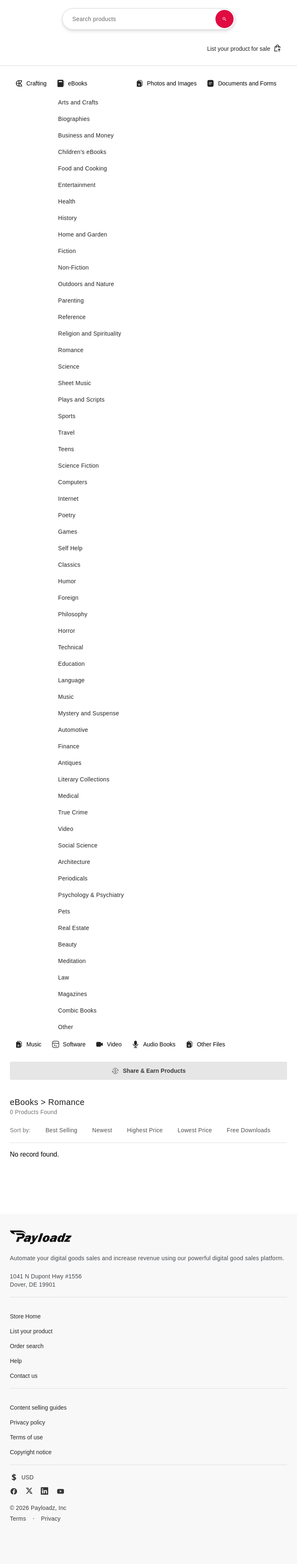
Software (68, 1044)
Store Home (25, 1316)
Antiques (70, 763)
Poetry (66, 515)
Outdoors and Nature (86, 284)
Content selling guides (38, 1407)
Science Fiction (78, 465)
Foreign (68, 597)
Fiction (67, 251)
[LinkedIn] (44, 1491)
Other (65, 1027)
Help (16, 1361)
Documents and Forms (241, 83)
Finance (69, 746)
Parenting (71, 300)
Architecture (74, 862)
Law (63, 977)
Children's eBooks (82, 152)
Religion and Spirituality (89, 333)
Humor (67, 581)
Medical (68, 796)
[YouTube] (60, 1491)
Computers (72, 482)
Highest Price (145, 1130)
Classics (69, 564)
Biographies (74, 119)
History (67, 218)
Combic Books (77, 1010)
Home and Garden (82, 234)
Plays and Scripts (81, 399)
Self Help (70, 548)
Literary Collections (84, 779)
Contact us (23, 1375)
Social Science (78, 845)
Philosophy (72, 614)
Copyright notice (30, 1452)
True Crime (73, 812)
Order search (27, 1346)
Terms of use (26, 1437)
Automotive (73, 729)
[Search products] (224, 19)
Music (66, 696)
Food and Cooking (82, 168)
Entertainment (77, 185)
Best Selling (61, 1130)
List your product (31, 1331)
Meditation (72, 961)
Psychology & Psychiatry (91, 895)
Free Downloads (249, 1130)
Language (71, 680)
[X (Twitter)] (29, 1490)
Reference (72, 317)
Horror (66, 630)
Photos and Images (166, 83)
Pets (64, 911)
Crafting (31, 83)
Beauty (67, 944)
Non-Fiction (73, 267)
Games (67, 531)
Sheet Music (74, 383)
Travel (66, 432)
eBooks (71, 83)
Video (65, 829)
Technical (70, 647)
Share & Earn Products (148, 1071)
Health (66, 201)
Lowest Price (195, 1130)
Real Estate (73, 928)
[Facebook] (14, 1491)
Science (69, 366)
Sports (66, 416)
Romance (71, 350)
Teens (66, 449)
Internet (68, 498)
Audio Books (153, 1044)
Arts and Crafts (78, 102)
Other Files (205, 1044)
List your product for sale (244, 48)
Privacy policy (27, 1422)
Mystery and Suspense (88, 713)
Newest (102, 1130)
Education (71, 663)
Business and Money (86, 135)
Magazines (72, 994)
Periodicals (73, 878)
